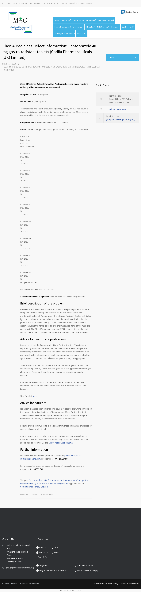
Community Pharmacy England (34, 486)
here (35, 396)
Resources (81, 33)
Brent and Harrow (105, 20)
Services (115, 27)
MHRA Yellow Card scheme (60, 442)
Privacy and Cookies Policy (106, 583)
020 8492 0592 (52, 3)
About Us (66, 20)
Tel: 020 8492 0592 (117, 109)
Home (57, 20)
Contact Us (68, 33)
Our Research (127, 27)
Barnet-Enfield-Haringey (87, 570)
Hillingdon (90, 27)
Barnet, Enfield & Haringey (84, 20)
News (56, 552)
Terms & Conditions (130, 583)
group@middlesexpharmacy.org (78, 3)
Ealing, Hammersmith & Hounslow (68, 27)
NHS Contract (102, 27)
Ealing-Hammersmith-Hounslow (52, 570)
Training (58, 33)
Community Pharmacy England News (36, 494)
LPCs (56, 547)
